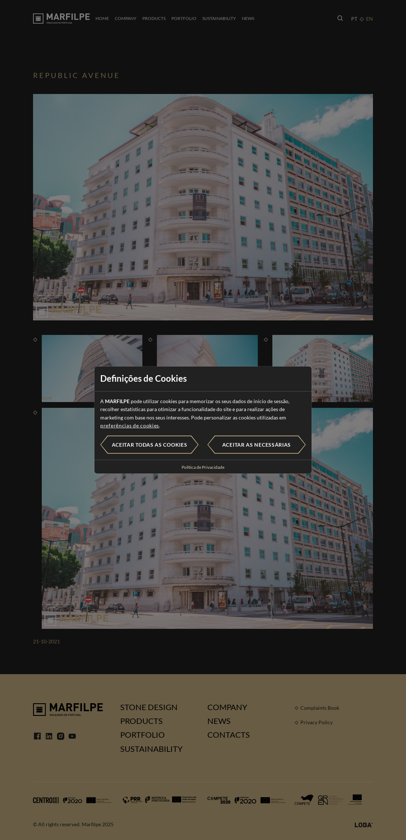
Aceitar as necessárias (256, 445)
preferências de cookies (129, 425)
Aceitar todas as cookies (149, 445)
